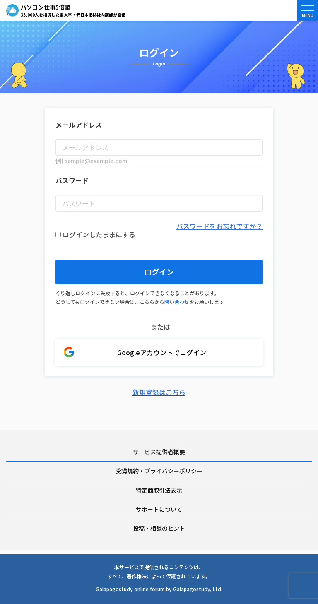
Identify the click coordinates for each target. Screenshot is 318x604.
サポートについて (159, 509)
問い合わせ (176, 301)
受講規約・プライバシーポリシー (159, 471)
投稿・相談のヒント (159, 528)
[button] (307, 10)
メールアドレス (78, 125)
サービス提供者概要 (159, 452)
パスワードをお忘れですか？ (219, 226)
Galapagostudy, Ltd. (197, 588)
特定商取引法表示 (159, 490)
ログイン (159, 271)
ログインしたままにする (95, 234)
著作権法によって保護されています (166, 576)
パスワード (72, 180)
